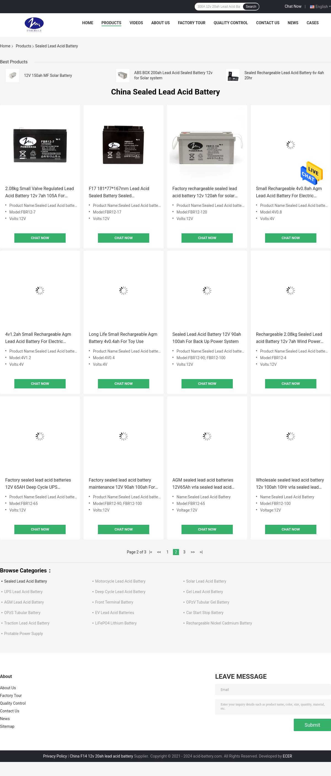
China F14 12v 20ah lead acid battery (101, 756)
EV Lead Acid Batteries (114, 612)
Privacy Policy (55, 756)
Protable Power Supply (23, 633)
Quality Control (231, 23)
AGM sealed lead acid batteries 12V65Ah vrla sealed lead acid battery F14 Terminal (202, 484)
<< (159, 552)
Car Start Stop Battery (204, 612)
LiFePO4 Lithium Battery (116, 623)
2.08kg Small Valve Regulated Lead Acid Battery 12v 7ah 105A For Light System (39, 192)
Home (87, 23)
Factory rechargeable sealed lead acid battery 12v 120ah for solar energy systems (204, 192)
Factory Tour (191, 23)
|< (150, 552)
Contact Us (267, 23)
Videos (136, 23)
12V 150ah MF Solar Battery (48, 75)
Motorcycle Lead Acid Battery (120, 581)
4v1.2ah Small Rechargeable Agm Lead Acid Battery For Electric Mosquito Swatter (38, 338)
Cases (313, 23)
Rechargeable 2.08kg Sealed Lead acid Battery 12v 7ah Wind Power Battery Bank (289, 338)
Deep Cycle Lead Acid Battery (120, 592)
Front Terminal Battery (114, 602)
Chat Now (293, 6)
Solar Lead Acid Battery (206, 581)
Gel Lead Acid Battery (204, 592)
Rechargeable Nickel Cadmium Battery (219, 623)
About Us (160, 23)
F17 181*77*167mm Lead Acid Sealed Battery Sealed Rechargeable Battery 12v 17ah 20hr (119, 192)
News (293, 23)
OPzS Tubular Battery (22, 612)
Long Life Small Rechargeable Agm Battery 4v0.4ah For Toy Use (123, 338)
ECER (287, 756)
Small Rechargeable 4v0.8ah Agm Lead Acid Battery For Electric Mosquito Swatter (289, 192)
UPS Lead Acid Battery (23, 592)
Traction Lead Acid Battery (26, 623)
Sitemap (7, 726)
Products (111, 23)
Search (251, 7)
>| (201, 552)
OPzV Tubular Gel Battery (207, 602)
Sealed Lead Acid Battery (25, 581)
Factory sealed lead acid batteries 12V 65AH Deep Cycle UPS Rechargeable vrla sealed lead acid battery (39, 484)
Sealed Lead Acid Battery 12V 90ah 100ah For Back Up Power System (206, 338)
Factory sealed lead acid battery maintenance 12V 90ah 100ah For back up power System (122, 484)
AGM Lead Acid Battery (24, 602)
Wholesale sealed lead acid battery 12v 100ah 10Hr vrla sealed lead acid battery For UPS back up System (290, 484)
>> (193, 552)
